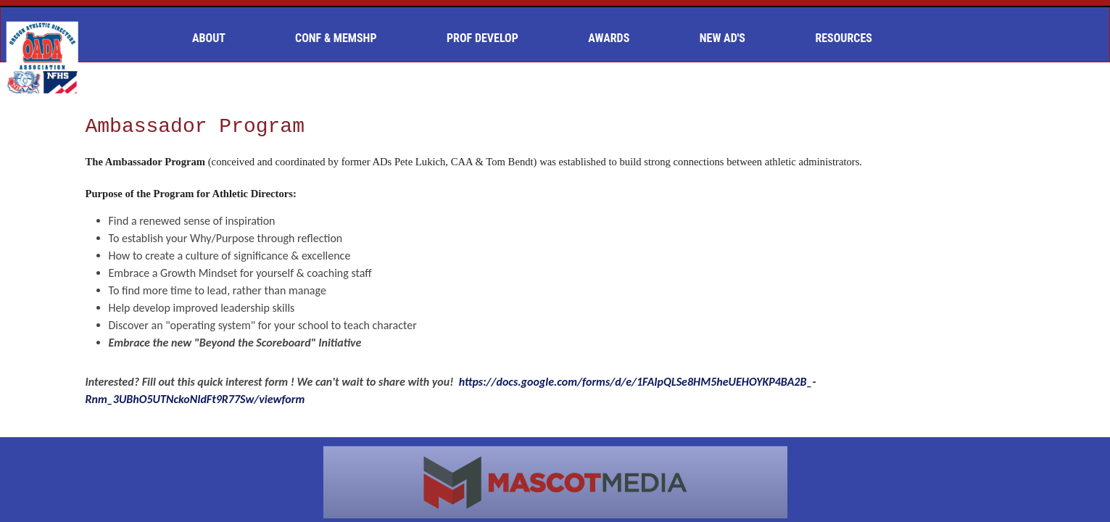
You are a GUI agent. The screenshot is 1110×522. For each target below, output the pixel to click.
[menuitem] (214, 38)
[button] (214, 38)
